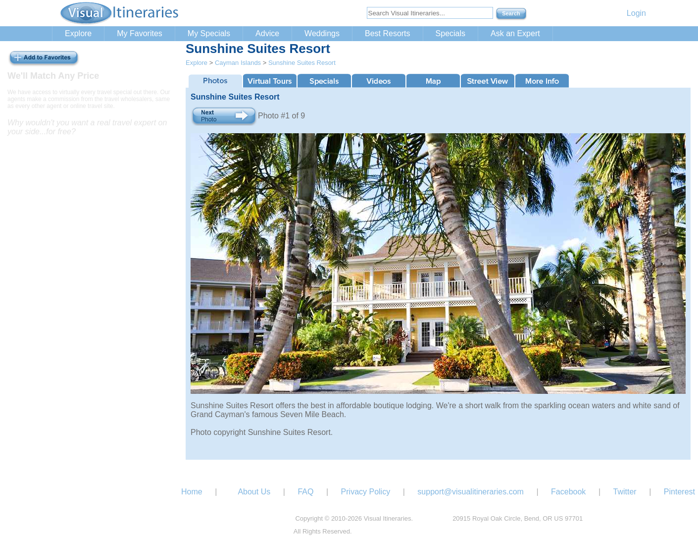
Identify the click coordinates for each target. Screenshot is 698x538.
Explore (78, 33)
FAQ (305, 491)
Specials (450, 33)
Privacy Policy (366, 491)
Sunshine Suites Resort (302, 62)
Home (191, 491)
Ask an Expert (515, 33)
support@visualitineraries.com (470, 491)
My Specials (209, 33)
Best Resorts (387, 33)
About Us (254, 491)
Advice (267, 33)
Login (636, 13)
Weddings (322, 33)
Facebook (568, 491)
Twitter (625, 491)
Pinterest (679, 491)
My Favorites (139, 33)
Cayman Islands (238, 62)
